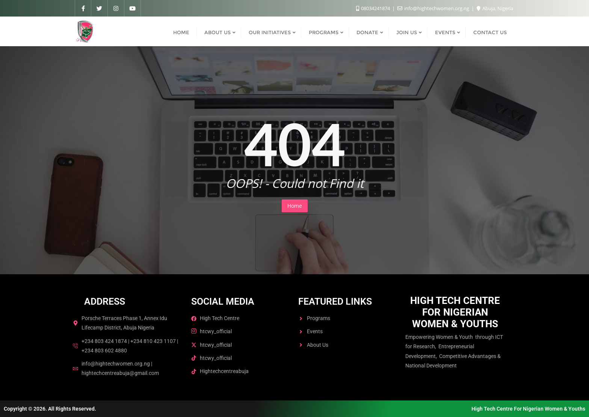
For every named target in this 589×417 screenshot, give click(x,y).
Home (294, 205)
